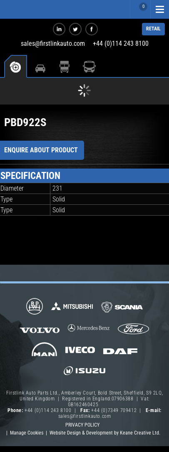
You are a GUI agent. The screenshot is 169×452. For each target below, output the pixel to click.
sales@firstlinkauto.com (53, 43)
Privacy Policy (82, 425)
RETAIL (153, 29)
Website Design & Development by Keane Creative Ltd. (105, 433)
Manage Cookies (26, 433)
